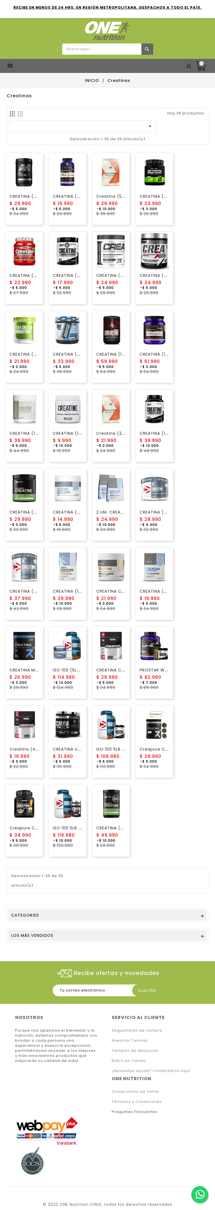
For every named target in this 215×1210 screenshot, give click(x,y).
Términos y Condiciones (137, 1101)
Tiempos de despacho (135, 1050)
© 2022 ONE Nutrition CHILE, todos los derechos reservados (107, 1204)
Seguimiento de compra (137, 1030)
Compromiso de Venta (135, 1091)
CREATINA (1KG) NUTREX (165, 433)
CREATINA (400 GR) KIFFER (168, 275)
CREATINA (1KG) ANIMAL (121, 354)
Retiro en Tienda (129, 1060)
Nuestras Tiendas (130, 1040)
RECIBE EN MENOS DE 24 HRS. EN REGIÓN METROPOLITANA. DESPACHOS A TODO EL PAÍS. (107, 7)
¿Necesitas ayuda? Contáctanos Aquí (151, 1070)
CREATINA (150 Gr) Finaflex (82, 433)
